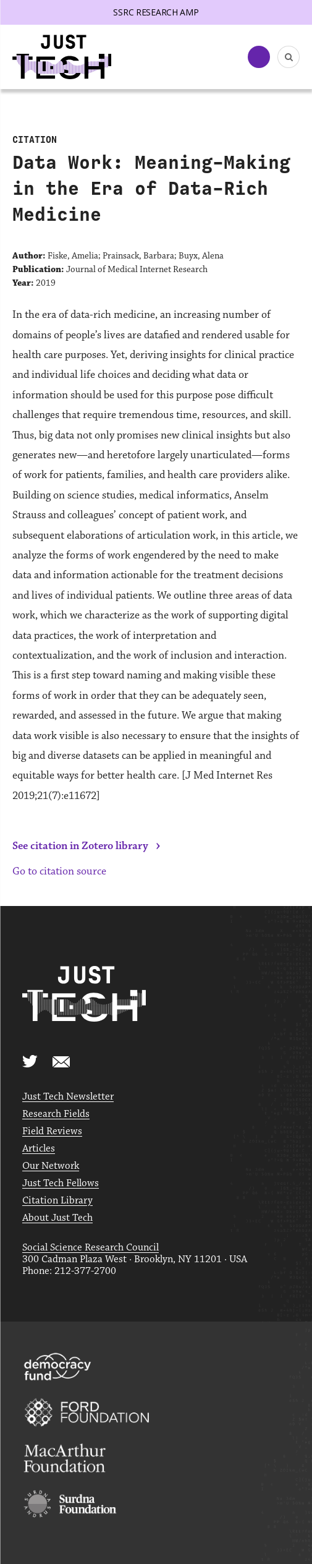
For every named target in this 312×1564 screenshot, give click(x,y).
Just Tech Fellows (60, 1183)
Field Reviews (52, 1131)
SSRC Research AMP (155, 12)
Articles (38, 1148)
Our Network (50, 1166)
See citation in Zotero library (80, 846)
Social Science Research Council (90, 1247)
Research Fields (56, 1114)
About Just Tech (57, 1217)
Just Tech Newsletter (68, 1096)
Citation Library (57, 1200)
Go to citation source (59, 871)
